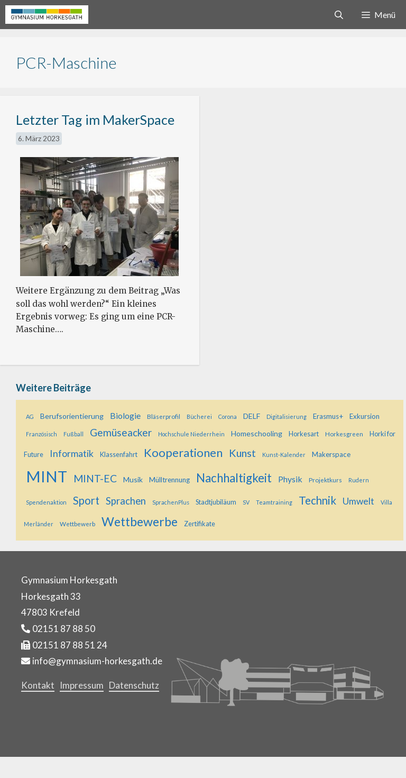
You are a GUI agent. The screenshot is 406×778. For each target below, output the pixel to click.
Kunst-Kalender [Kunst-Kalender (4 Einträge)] (284, 454)
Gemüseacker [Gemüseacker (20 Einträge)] (121, 432)
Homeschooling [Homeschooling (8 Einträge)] (256, 433)
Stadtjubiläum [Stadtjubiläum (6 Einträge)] (216, 502)
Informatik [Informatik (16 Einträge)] (72, 453)
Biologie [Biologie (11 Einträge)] (125, 415)
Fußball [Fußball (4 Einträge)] (73, 434)
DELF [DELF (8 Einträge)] (251, 415)
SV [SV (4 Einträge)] (246, 502)
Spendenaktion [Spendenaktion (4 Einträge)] (46, 502)
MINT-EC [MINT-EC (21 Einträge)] (95, 478)
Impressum (82, 685)
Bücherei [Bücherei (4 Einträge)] (199, 416)
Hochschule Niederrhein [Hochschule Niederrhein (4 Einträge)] (191, 434)
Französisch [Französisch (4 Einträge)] (41, 434)
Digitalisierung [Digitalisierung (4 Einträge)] (286, 416)
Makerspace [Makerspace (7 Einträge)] (331, 454)
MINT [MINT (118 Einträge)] (46, 476)
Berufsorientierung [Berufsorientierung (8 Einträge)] (72, 415)
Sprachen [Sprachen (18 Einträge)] (126, 501)
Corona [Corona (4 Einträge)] (227, 416)
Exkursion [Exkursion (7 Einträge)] (364, 416)
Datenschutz (134, 685)
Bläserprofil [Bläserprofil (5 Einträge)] (163, 416)
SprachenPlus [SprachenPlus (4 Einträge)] (170, 502)
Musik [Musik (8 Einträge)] (133, 479)
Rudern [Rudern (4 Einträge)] (358, 480)
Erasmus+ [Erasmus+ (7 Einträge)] (328, 416)
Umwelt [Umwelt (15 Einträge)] (358, 501)
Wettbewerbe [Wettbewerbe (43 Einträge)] (140, 521)
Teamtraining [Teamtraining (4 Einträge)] (274, 502)
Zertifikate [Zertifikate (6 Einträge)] (199, 523)
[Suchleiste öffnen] (339, 14)
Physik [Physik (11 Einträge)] (290, 479)
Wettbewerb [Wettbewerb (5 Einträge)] (77, 524)
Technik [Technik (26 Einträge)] (317, 500)
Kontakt (37, 685)
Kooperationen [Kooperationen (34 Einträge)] (183, 452)
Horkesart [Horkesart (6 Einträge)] (304, 433)
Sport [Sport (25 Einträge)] (86, 500)
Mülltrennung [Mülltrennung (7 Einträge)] (169, 479)
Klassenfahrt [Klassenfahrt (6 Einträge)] (118, 454)
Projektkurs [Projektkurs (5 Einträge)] (325, 480)
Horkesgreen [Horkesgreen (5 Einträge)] (344, 434)
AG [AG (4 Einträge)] (30, 416)
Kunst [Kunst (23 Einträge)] (242, 452)
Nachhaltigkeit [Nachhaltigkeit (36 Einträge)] (234, 478)
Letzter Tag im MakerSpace (95, 119)
